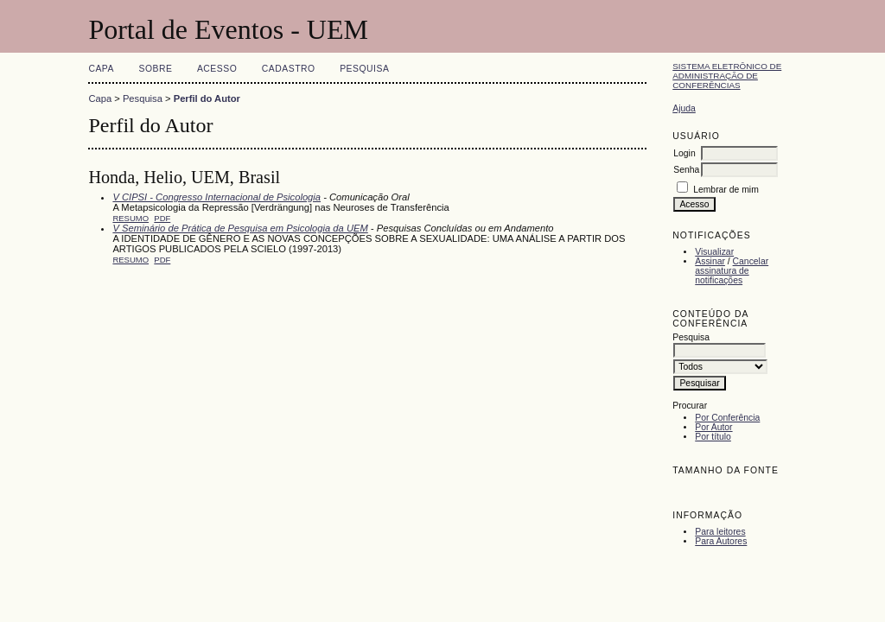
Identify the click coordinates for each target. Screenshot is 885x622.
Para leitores (720, 531)
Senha (686, 170)
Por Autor (713, 427)
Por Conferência (727, 417)
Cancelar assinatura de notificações (731, 271)
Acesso (217, 68)
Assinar (710, 261)
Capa (101, 68)
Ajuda (684, 108)
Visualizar (714, 252)
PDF (162, 218)
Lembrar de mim (726, 189)
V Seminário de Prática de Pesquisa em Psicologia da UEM (239, 228)
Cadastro (288, 68)
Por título (713, 436)
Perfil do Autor (207, 98)
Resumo (130, 218)
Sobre (155, 68)
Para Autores (721, 541)
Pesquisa (364, 68)
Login (684, 153)
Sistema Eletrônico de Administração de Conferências (726, 75)
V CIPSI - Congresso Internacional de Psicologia (216, 197)
